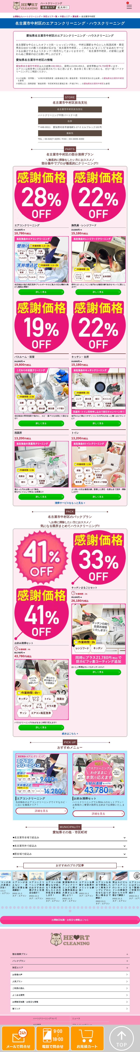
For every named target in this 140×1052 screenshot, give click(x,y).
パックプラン (18, 961)
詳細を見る (41, 810)
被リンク (16, 1009)
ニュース (76, 1018)
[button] (2, 907)
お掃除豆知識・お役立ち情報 (25, 1002)
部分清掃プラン (20, 954)
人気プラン (17, 981)
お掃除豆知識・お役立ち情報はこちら (70, 920)
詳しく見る (41, 292)
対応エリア (17, 967)
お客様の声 (17, 975)
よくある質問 (18, 995)
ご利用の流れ (18, 988)
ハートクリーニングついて (45, 1018)
